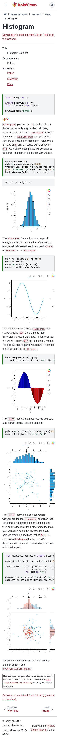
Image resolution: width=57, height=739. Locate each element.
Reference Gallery (19, 14)
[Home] (5, 14)
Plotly (10, 84)
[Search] (52, 5)
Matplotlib (12, 78)
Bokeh (48, 14)
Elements (36, 14)
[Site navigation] (5, 5)
